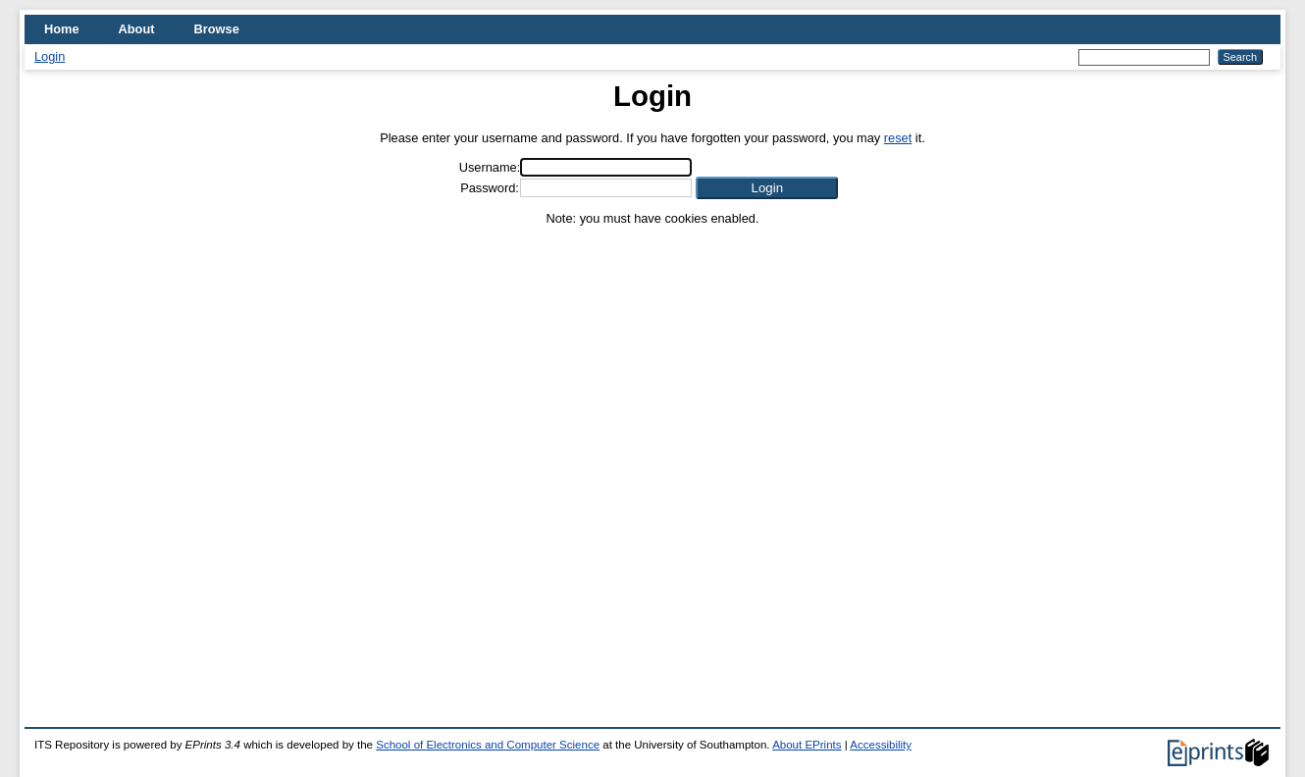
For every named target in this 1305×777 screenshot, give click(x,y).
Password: (489, 188)
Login (49, 56)
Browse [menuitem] (216, 29)
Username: (490, 167)
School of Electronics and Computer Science (488, 745)
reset (898, 137)
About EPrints (806, 745)
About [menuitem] (137, 29)
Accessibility (881, 745)
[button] (767, 188)
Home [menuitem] (61, 29)
